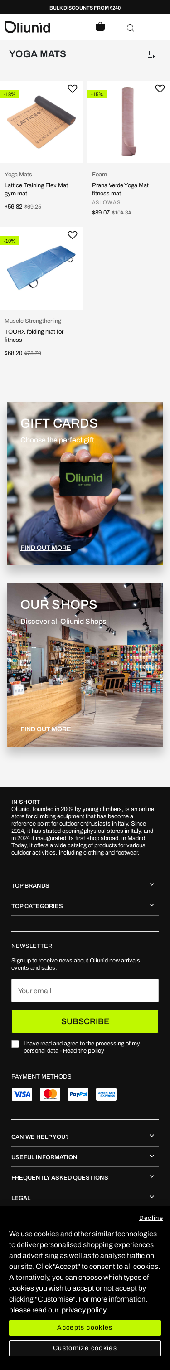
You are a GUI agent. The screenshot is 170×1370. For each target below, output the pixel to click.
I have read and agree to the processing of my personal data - (82, 1047)
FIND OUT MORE (45, 547)
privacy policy (84, 1310)
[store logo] (45, 27)
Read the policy (83, 1051)
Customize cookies (85, 1348)
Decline (151, 1218)
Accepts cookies (84, 1327)
